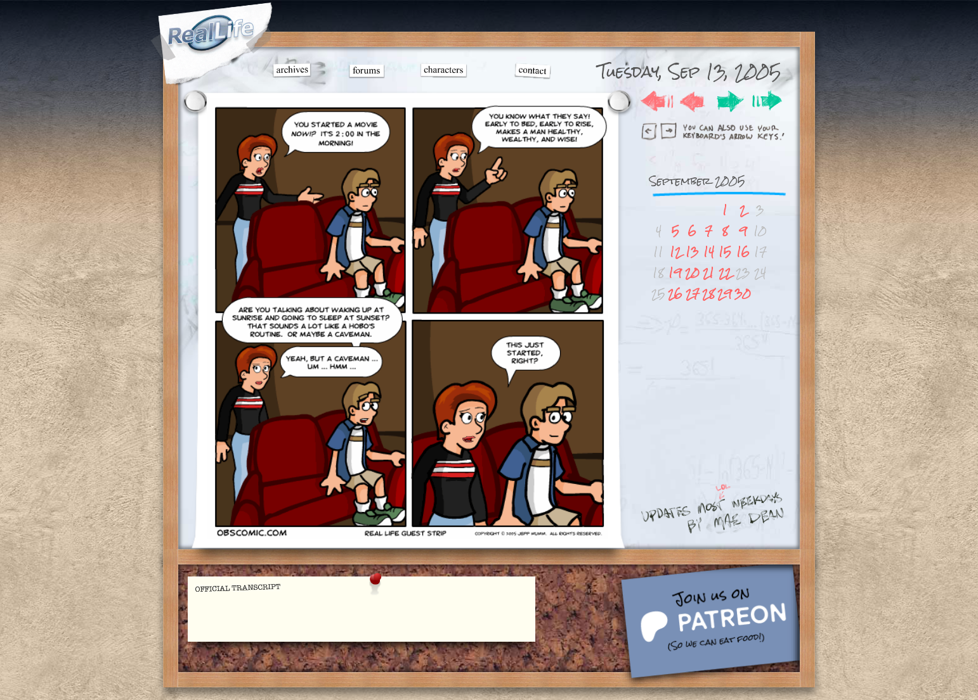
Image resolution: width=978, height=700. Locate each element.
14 (708, 251)
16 (743, 251)
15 (725, 251)
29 (724, 293)
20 (692, 272)
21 (708, 272)
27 (693, 293)
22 (725, 272)
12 (675, 251)
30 (742, 293)
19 (675, 272)
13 (692, 251)
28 (708, 293)
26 (675, 293)
